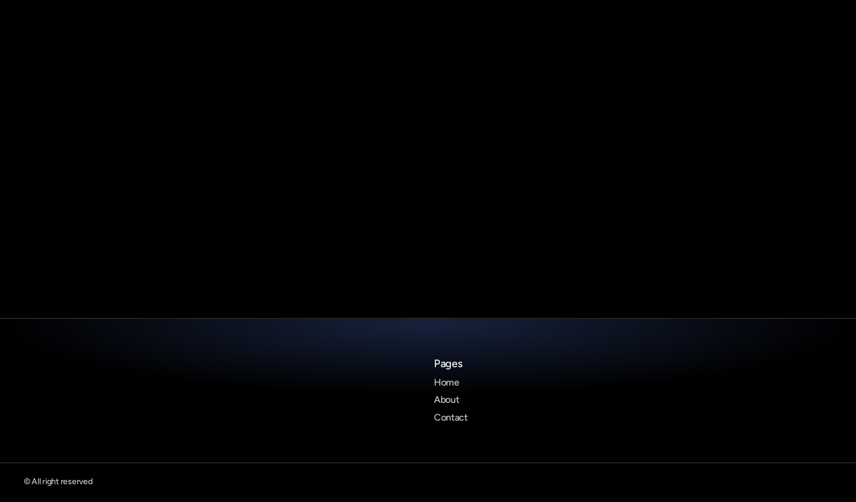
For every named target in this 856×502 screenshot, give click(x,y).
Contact (451, 417)
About (446, 399)
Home (447, 382)
